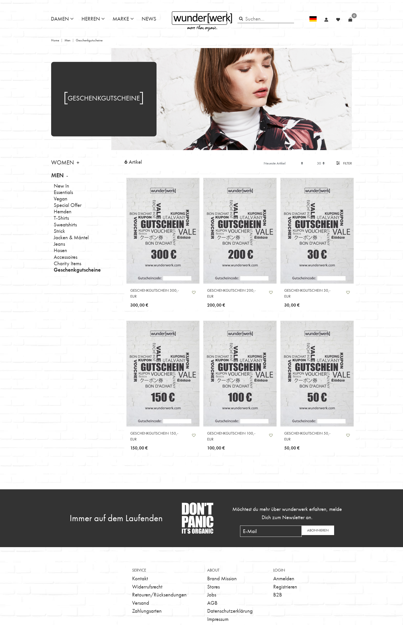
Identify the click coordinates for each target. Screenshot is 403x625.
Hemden (62, 211)
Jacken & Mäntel (71, 237)
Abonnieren (318, 530)
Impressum (217, 618)
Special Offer (67, 205)
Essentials (63, 192)
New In (61, 185)
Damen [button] (60, 18)
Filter (344, 163)
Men (67, 40)
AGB (212, 602)
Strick (59, 231)
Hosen (60, 250)
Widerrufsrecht (147, 586)
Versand (140, 602)
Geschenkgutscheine (77, 269)
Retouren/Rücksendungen (159, 594)
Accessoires (65, 257)
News (149, 18)
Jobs (211, 594)
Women (62, 162)
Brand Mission (222, 578)
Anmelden (283, 578)
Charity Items (67, 263)
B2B (277, 594)
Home (55, 40)
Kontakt (140, 578)
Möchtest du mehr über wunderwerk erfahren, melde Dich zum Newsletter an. (287, 513)
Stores (213, 586)
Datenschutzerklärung (230, 610)
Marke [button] (121, 18)
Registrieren (285, 586)
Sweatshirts (65, 224)
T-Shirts (61, 218)
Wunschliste (194, 292)
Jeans (59, 244)
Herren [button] (90, 18)
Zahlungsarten (147, 610)
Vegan (60, 198)
